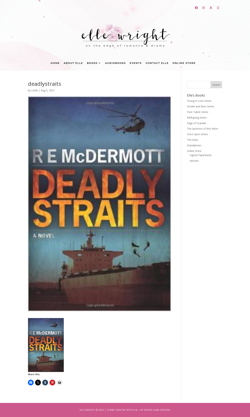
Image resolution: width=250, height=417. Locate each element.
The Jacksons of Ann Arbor (202, 128)
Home (55, 63)
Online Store (184, 63)
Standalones (194, 145)
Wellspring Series (197, 117)
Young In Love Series (199, 100)
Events (136, 63)
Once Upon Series (197, 134)
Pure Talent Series (197, 112)
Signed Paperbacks (201, 155)
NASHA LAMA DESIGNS (157, 409)
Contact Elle (157, 63)
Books (92, 63)
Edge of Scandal (196, 123)
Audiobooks (115, 63)
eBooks (194, 160)
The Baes (192, 139)
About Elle (73, 63)
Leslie (34, 90)
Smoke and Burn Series (200, 106)
